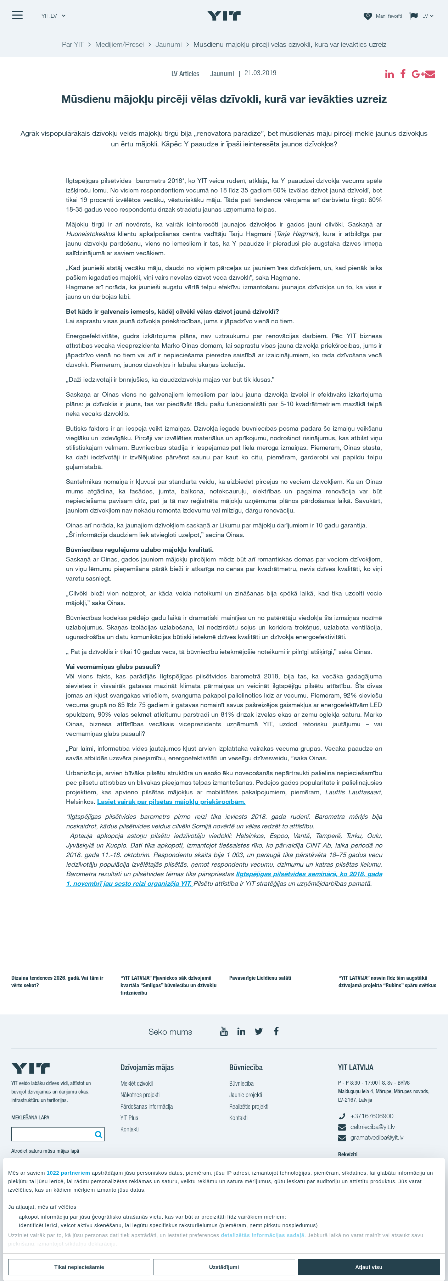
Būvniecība (241, 1084)
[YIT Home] (224, 16)
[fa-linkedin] (389, 74)
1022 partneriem (68, 1173)
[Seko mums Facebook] (276, 1031)
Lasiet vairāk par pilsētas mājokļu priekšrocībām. (171, 801)
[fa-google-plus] (416, 74)
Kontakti (130, 1130)
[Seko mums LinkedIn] (241, 1031)
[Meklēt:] (97, 1134)
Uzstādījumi (224, 1267)
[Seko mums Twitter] (258, 1031)
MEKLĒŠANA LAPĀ (30, 1117)
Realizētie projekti (248, 1107)
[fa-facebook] (403, 74)
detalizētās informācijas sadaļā (262, 1235)
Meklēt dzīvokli (137, 1084)
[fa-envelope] (430, 74)
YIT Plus (129, 1118)
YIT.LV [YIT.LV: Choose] (53, 15)
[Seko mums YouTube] (224, 1031)
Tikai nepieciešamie (79, 1267)
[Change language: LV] (423, 16)
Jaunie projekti (245, 1095)
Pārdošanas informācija (147, 1107)
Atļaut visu (368, 1267)
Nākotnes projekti (140, 1095)
